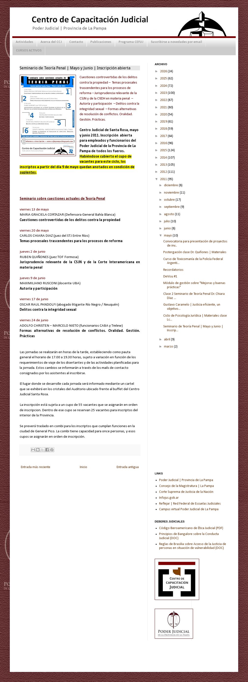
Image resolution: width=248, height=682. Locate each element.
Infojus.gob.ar (169, 498)
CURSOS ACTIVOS (28, 50)
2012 (164, 172)
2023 (164, 93)
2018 (164, 129)
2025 (164, 78)
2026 (164, 71)
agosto (169, 214)
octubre (170, 200)
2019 (164, 122)
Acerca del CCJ (51, 42)
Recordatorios (173, 270)
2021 (164, 107)
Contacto (76, 42)
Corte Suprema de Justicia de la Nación (186, 492)
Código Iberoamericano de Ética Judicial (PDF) (191, 528)
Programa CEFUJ (131, 42)
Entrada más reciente (35, 467)
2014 (164, 158)
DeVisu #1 (170, 276)
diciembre (171, 185)
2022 (164, 100)
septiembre (172, 207)
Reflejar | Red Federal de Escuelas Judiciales (190, 504)
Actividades (24, 42)
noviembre (172, 193)
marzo (169, 346)
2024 (164, 86)
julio (167, 221)
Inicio (83, 467)
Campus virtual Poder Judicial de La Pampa (189, 509)
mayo (168, 235)
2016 (164, 143)
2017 (164, 136)
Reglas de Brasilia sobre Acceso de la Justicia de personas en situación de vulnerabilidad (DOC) (192, 546)
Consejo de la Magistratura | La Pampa (186, 486)
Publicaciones (100, 42)
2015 (164, 150)
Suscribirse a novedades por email (176, 42)
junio (168, 228)
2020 (164, 114)
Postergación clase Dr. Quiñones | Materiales (194, 252)
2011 (164, 179)
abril (167, 339)
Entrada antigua (128, 467)
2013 (164, 165)
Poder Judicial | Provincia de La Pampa (186, 480)
